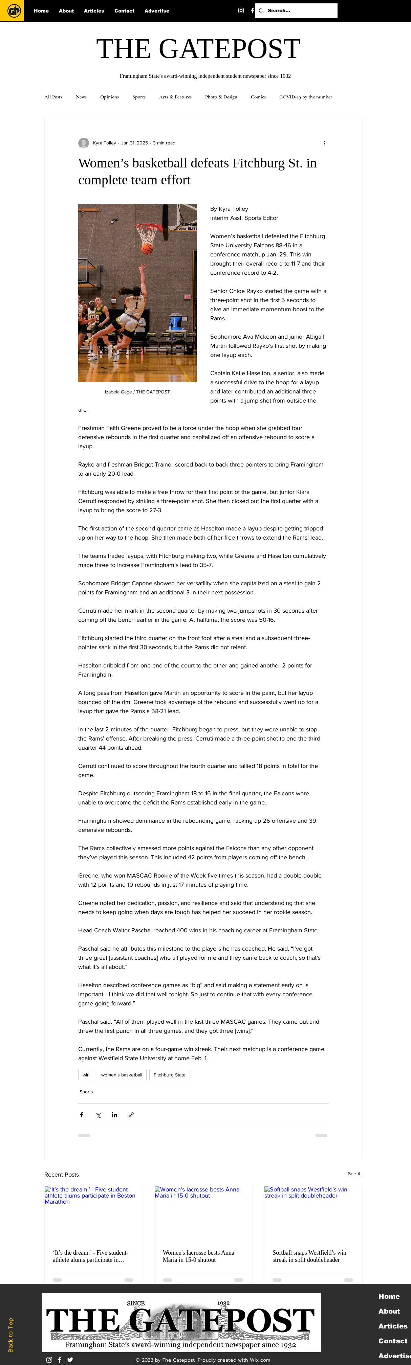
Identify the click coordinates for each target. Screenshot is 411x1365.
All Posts (53, 97)
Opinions (109, 97)
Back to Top (10, 1335)
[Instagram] (241, 10)
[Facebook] (252, 10)
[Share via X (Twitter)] (98, 1115)
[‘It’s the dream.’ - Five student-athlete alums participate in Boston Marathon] (94, 1213)
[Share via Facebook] (81, 1115)
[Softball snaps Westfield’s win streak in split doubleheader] (313, 1213)
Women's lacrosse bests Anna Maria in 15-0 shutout (198, 1256)
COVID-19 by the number (305, 97)
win (86, 1074)
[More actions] (325, 143)
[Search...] (295, 10)
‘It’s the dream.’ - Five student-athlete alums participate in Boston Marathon (91, 1256)
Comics (258, 97)
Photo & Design (221, 97)
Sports (139, 97)
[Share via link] (131, 1115)
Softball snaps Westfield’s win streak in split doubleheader (309, 1256)
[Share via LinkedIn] (114, 1115)
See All (355, 1173)
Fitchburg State (170, 1074)
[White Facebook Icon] (60, 1360)
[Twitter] (264, 10)
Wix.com (260, 1360)
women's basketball (121, 1074)
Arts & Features (175, 97)
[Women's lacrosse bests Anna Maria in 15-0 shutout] (204, 1213)
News (81, 97)
